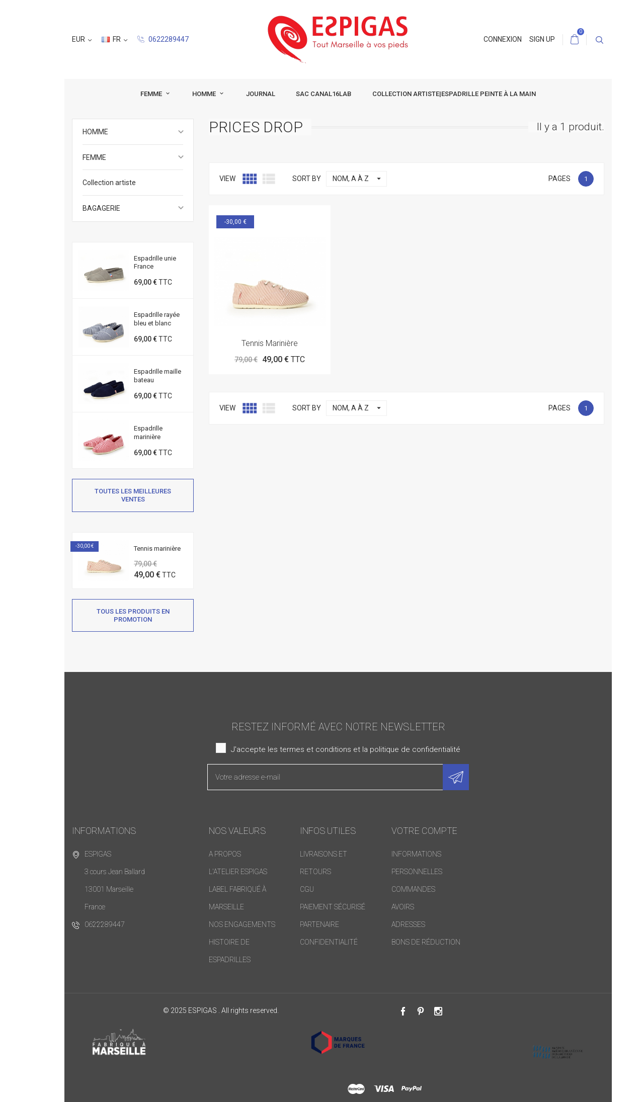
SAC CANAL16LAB (307, 94)
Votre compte (424, 830)
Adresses (408, 924)
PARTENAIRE (319, 924)
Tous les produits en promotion (133, 615)
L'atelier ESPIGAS (238, 872)
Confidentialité (329, 942)
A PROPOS (225, 854)
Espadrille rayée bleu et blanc (157, 319)
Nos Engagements (242, 924)
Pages (559, 179)
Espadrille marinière (148, 433)
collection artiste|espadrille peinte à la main (438, 94)
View (227, 179)
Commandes (413, 889)
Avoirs (402, 907)
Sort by (306, 179)
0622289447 (98, 39)
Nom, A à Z (359, 179)
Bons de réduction (425, 942)
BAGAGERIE (101, 208)
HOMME (188, 94)
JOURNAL (244, 94)
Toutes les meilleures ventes (133, 495)
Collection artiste (109, 183)
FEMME (135, 94)
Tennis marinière (157, 548)
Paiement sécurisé (332, 907)
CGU (307, 889)
